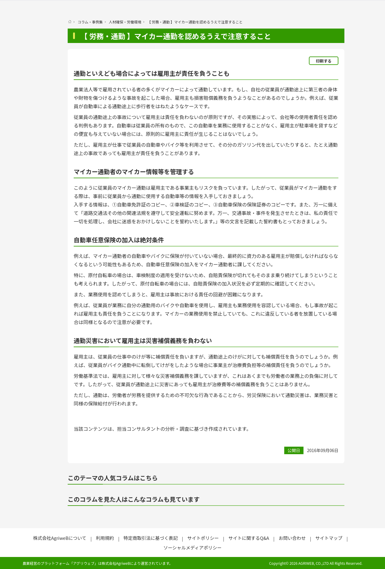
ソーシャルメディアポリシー (192, 547)
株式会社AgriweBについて (59, 538)
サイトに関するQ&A (248, 538)
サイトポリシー (203, 538)
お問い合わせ (292, 538)
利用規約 (105, 538)
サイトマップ (328, 538)
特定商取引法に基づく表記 (151, 538)
